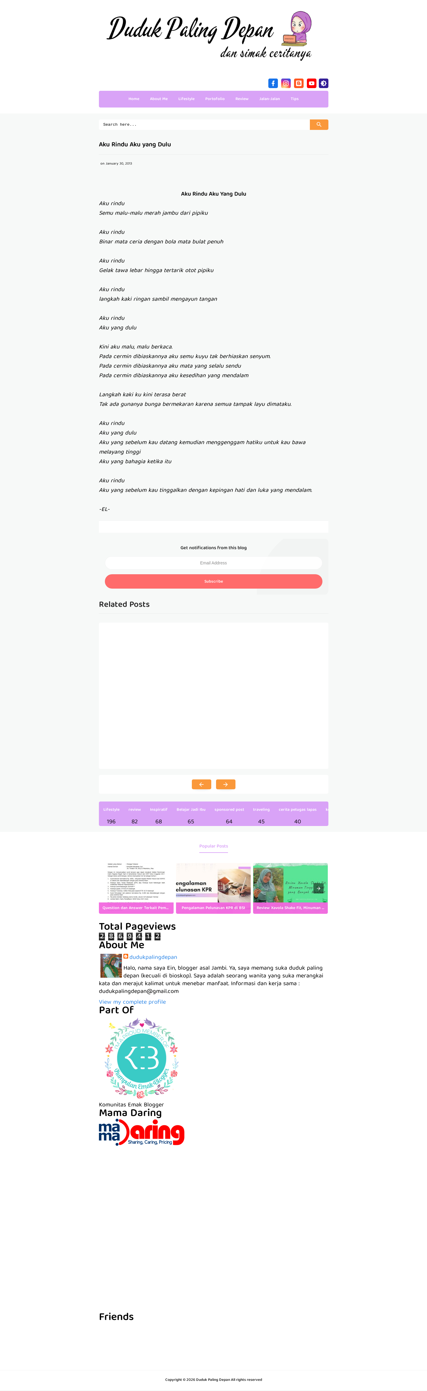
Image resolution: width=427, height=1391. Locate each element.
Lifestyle (111, 810)
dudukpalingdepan (153, 958)
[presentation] (318, 889)
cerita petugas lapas (298, 810)
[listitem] (136, 889)
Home (133, 99)
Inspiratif (159, 810)
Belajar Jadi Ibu (191, 810)
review (134, 810)
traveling (261, 810)
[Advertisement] (213, 1188)
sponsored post (229, 810)
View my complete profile (132, 1003)
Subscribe (213, 582)
